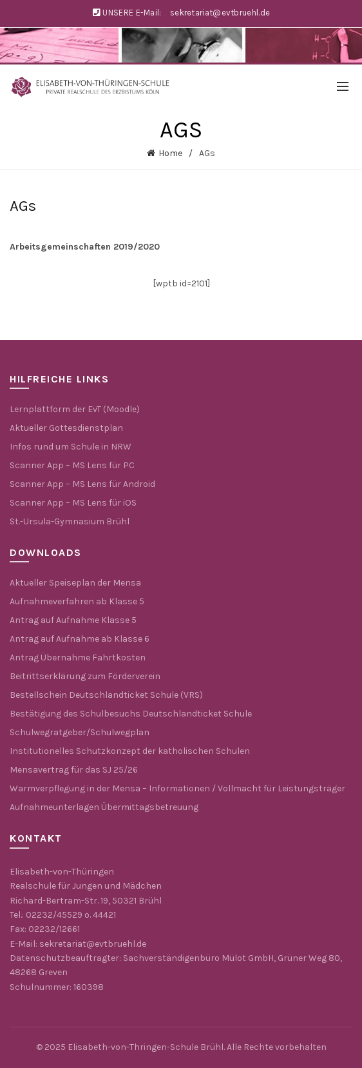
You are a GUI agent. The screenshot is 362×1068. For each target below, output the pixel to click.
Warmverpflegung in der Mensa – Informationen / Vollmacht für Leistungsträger (177, 788)
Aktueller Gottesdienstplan (66, 427)
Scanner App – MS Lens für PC (72, 465)
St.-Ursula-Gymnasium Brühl (69, 521)
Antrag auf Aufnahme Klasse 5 (73, 620)
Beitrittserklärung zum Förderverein (85, 676)
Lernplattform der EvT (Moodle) (75, 409)
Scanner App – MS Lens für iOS (73, 502)
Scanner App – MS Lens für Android (82, 484)
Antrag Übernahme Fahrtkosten (78, 657)
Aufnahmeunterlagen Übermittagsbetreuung (104, 807)
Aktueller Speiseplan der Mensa (75, 582)
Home (170, 153)
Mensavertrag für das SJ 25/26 (74, 769)
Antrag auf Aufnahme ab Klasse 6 (79, 638)
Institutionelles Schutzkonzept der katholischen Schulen (130, 751)
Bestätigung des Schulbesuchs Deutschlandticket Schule (131, 713)
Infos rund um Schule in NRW (70, 446)
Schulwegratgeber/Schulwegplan (79, 732)
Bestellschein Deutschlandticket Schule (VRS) (106, 694)
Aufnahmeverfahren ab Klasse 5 (77, 601)
